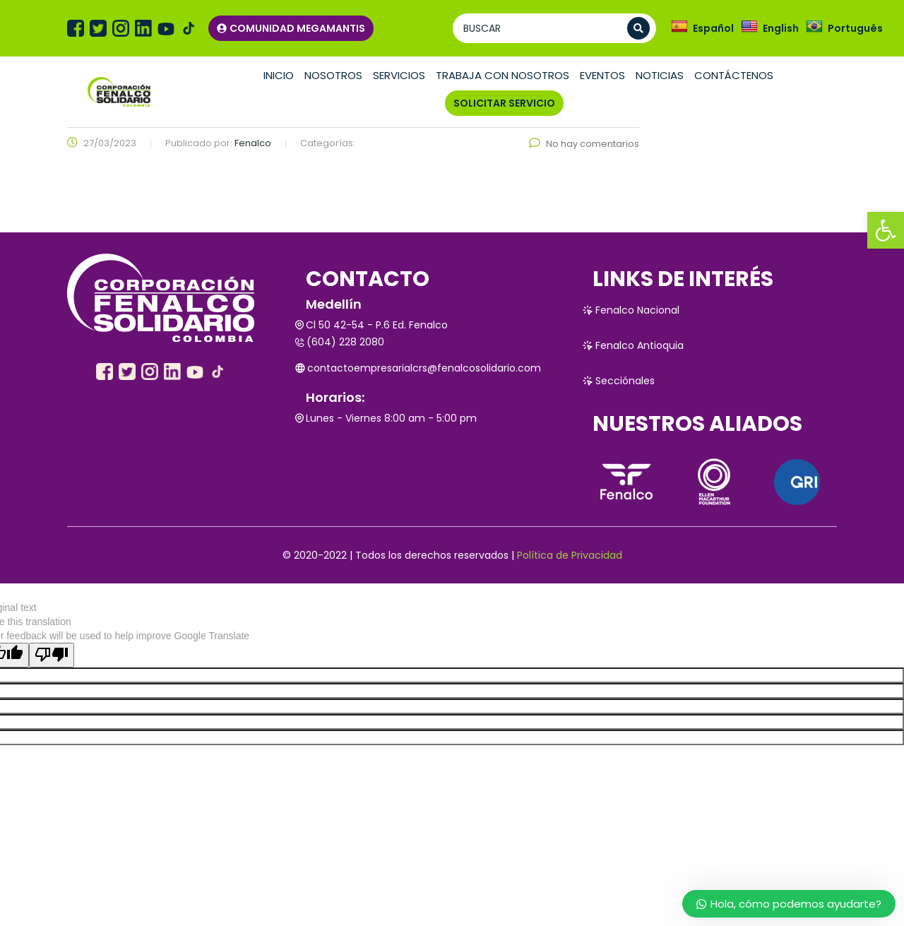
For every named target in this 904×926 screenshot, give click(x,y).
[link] (885, 230)
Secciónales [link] (618, 381)
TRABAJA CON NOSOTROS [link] (502, 75)
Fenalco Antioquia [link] (633, 345)
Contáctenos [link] (733, 75)
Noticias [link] (660, 75)
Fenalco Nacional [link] (630, 310)
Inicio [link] (278, 75)
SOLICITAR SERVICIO (504, 103)
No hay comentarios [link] (584, 143)
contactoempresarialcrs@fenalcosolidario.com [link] (418, 368)
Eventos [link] (602, 75)
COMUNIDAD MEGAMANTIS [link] (291, 28)
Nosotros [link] (333, 75)
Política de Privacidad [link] (569, 555)
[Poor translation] (51, 655)
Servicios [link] (399, 75)
